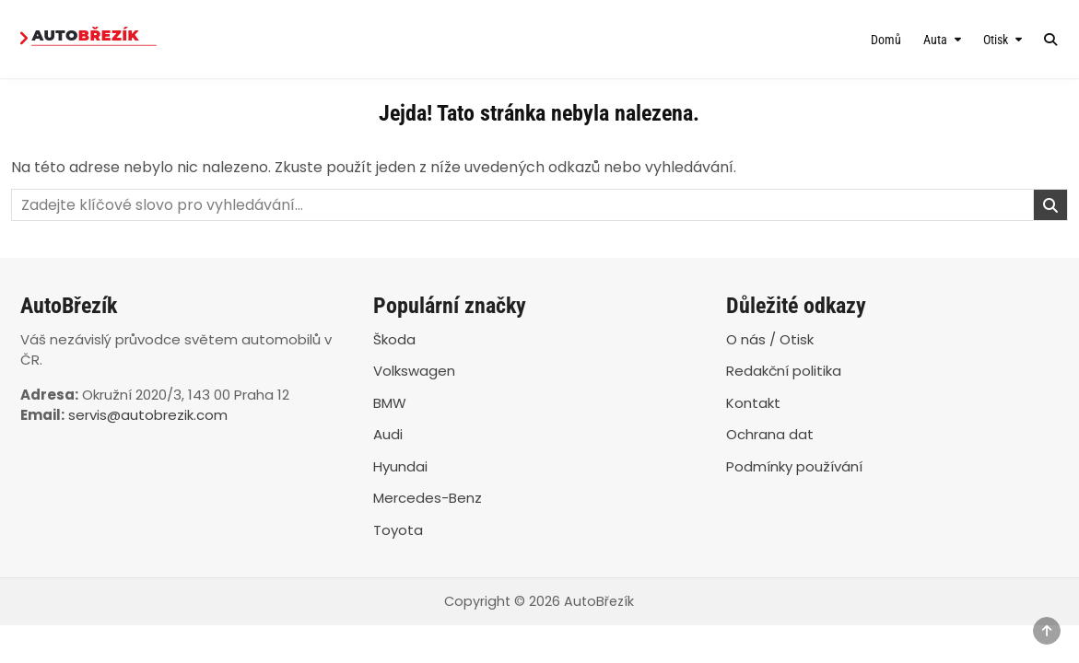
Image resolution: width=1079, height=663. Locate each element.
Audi (388, 434)
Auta (935, 39)
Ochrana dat (770, 434)
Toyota (398, 530)
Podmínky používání (794, 466)
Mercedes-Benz (427, 497)
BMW (389, 403)
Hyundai (400, 466)
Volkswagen (414, 370)
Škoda (394, 339)
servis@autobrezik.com (148, 415)
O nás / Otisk (770, 339)
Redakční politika (783, 370)
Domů (886, 39)
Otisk (995, 39)
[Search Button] (1050, 39)
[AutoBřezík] (169, 39)
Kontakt (753, 403)
